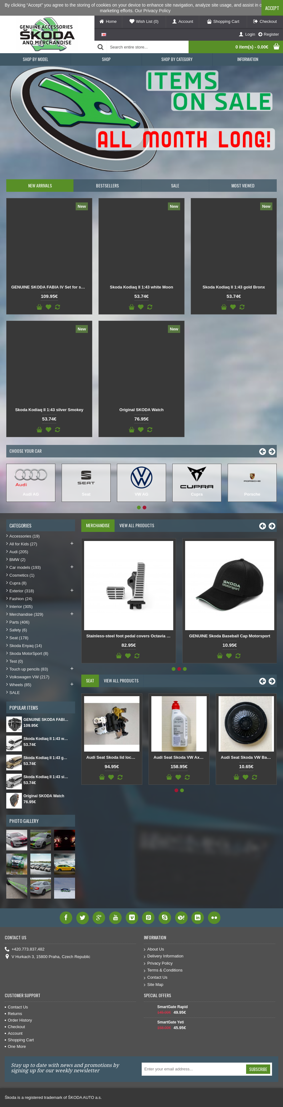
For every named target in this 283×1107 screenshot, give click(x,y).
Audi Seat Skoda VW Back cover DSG (247, 757)
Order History (18, 1020)
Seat (86, 494)
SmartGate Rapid (172, 1007)
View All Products (136, 525)
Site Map (153, 984)
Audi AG (31, 494)
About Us (154, 949)
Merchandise (98, 525)
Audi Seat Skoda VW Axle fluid (180, 757)
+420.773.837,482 (24, 949)
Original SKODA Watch (141, 409)
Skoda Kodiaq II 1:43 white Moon (141, 287)
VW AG (142, 494)
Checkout (15, 1026)
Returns (13, 1013)
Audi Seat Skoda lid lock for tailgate (112, 757)
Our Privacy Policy (152, 10)
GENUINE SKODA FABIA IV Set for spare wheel (50, 287)
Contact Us (155, 977)
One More (15, 1046)
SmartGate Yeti (170, 1022)
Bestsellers (107, 185)
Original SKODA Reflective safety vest (128, 636)
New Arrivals (40, 185)
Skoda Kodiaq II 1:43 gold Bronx (234, 287)
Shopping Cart (19, 1040)
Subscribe (258, 1069)
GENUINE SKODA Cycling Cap (229, 636)
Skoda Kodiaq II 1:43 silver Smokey (49, 409)
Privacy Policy (158, 963)
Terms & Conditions (163, 970)
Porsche (252, 494)
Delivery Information (164, 956)
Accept (272, 7)
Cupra (197, 494)
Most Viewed (243, 185)
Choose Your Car (25, 450)
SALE (175, 185)
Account (14, 1033)
